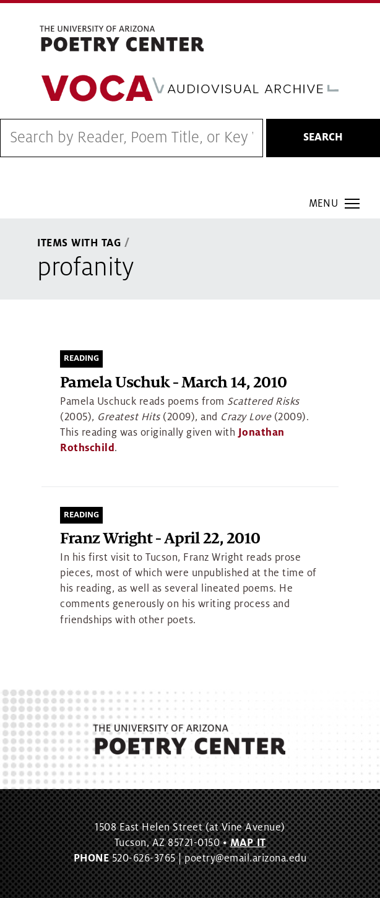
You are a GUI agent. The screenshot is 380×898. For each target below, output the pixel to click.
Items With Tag (79, 243)
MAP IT (248, 842)
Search (323, 137)
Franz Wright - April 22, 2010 (160, 538)
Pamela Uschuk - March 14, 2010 (173, 382)
